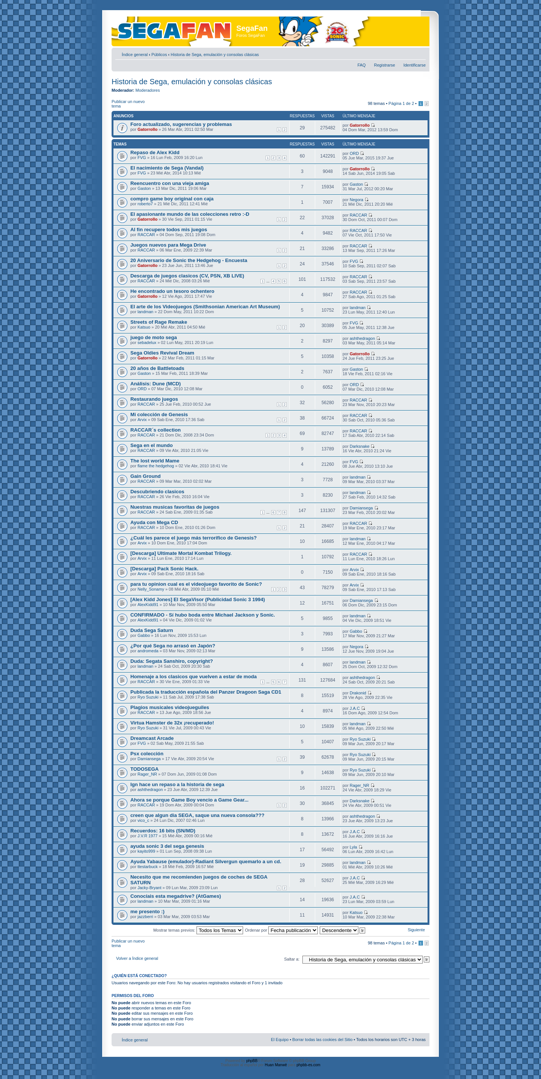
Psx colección (146, 753)
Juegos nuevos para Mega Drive (168, 245)
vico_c (143, 820)
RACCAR (358, 215)
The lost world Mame (154, 461)
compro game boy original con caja (171, 199)
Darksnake (360, 446)
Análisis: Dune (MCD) (155, 383)
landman (145, 311)
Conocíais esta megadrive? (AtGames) (175, 896)
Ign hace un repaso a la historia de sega (177, 784)
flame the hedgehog (156, 466)
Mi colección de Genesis (159, 414)
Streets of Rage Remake (158, 322)
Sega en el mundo (151, 445)
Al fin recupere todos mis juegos (168, 229)
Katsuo (144, 327)
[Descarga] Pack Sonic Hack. (164, 568)
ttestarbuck (148, 866)
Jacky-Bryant (150, 887)
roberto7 (145, 204)
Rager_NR (147, 774)
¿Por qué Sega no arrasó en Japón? (172, 646)
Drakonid (358, 693)
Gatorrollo (147, 129)
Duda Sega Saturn (151, 630)
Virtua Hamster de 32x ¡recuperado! (172, 723)
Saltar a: (291, 959)
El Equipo (280, 1039)
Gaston (144, 188)
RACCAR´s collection (155, 430)
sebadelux (147, 342)
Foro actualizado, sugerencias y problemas (181, 124)
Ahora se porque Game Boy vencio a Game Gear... (189, 800)
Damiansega (361, 508)
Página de (401, 103)
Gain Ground (145, 476)
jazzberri (145, 916)
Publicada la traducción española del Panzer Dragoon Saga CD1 (205, 692)
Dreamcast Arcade (152, 738)
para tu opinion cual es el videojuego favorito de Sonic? (196, 584)
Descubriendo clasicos (157, 491)
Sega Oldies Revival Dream (162, 353)
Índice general (135, 54)
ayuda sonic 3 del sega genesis (167, 846)
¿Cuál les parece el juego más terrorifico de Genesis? (193, 538)
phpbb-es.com (308, 1065)
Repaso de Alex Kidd (155, 152)
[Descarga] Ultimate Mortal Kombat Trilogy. (180, 553)
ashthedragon (362, 338)
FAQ (361, 65)
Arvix (142, 419)
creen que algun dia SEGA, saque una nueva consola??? (197, 815)
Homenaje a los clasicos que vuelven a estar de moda (193, 676)
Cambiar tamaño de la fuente (420, 53)
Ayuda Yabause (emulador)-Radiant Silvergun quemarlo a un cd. (205, 861)
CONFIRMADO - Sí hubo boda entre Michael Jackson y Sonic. (202, 615)
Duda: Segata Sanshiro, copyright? (171, 661)
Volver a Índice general (137, 958)
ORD (354, 153)
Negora (356, 199)
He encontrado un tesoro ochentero (172, 291)
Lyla (353, 847)
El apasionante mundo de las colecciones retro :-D (189, 214)
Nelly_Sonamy (151, 589)
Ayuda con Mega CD (154, 522)
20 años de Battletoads (157, 368)
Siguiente (416, 929)
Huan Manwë (276, 1065)
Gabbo (144, 635)
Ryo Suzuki (148, 697)
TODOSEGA (144, 769)
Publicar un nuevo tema (130, 104)
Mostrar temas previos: (198, 930)
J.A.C (355, 708)
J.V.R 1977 (147, 835)
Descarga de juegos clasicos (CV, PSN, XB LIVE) (187, 276)
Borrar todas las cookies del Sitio (322, 1039)
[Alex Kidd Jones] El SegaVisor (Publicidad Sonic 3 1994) (197, 599)
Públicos (159, 54)
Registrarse (384, 65)
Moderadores (148, 90)
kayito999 (146, 851)
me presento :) (147, 911)
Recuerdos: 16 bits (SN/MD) (162, 830)
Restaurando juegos (154, 399)
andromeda (148, 651)
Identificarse (414, 65)
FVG (142, 157)
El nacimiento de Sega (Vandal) (167, 168)
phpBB (251, 1061)
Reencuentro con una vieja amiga (169, 183)
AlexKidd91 (148, 604)
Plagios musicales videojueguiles (169, 707)
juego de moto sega (153, 337)
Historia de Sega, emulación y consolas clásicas (215, 54)
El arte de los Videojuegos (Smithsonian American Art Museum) (205, 306)
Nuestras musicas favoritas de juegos (174, 507)
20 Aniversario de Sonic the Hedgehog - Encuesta (188, 260)
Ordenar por (281, 930)
